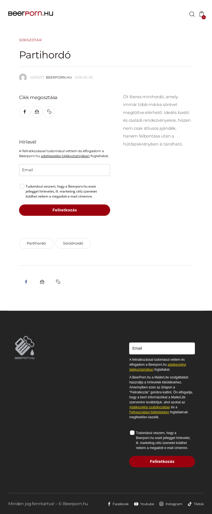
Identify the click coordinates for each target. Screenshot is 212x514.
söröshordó (73, 243)
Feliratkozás (64, 209)
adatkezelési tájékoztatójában (65, 156)
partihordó (36, 243)
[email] (64, 170)
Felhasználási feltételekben (149, 412)
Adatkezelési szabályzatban (149, 407)
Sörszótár (30, 40)
